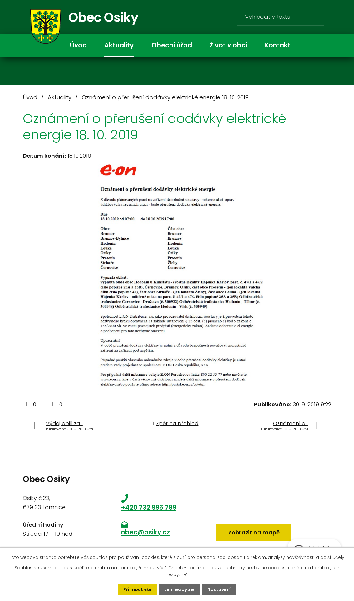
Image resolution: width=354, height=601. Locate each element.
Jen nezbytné (179, 589)
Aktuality (119, 45)
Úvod (78, 45)
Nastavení (219, 589)
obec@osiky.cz (145, 532)
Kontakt (277, 45)
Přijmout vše (137, 589)
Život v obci (228, 45)
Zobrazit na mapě (254, 532)
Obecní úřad (171, 45)
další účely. (332, 557)
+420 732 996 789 (148, 507)
